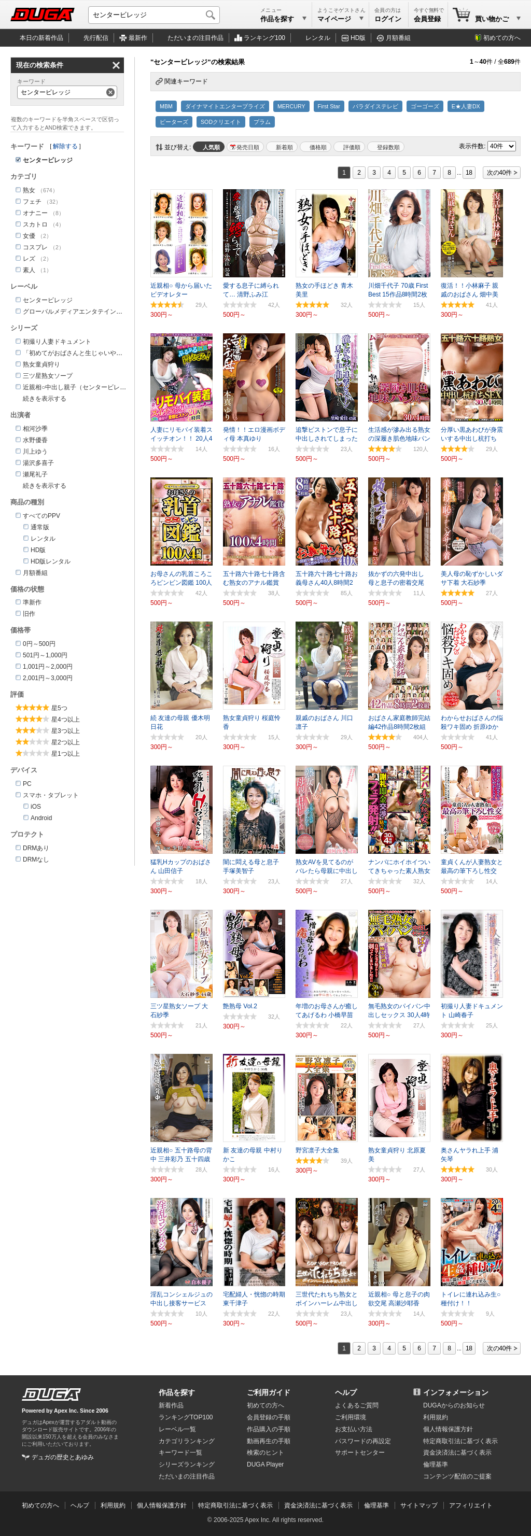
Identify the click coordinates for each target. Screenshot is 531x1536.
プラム (262, 122)
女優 (29, 235)
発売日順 (247, 147)
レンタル (317, 37)
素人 (29, 270)
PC (27, 783)
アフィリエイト (471, 1505)
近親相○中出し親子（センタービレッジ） (80, 387)
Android (41, 818)
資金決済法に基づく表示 (318, 1505)
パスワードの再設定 (363, 1441)
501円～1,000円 (45, 655)
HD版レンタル (51, 561)
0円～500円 (39, 643)
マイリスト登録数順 (385, 147)
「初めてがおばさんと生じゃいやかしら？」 (85, 353)
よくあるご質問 (357, 1405)
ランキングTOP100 (186, 1417)
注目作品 (195, 37)
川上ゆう (35, 451)
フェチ (32, 201)
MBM (166, 106)
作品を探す (177, 1392)
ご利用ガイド (268, 1392)
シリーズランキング (187, 1464)
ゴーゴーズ (425, 106)
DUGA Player (265, 1464)
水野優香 (35, 440)
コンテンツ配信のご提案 (457, 1476)
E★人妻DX (466, 106)
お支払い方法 (353, 1429)
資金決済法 (457, 1452)
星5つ (59, 708)
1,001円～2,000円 (48, 666)
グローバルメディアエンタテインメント (79, 311)
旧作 (29, 613)
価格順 (318, 147)
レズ (29, 258)
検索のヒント (265, 1452)
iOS (36, 806)
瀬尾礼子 (35, 474)
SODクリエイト (221, 122)
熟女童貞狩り (41, 364)
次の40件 (499, 172)
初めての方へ (502, 37)
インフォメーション (455, 1392)
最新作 (138, 37)
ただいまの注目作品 (187, 1476)
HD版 (358, 37)
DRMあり (36, 848)
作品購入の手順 (268, 1429)
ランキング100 (264, 37)
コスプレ (35, 247)
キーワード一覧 (180, 1452)
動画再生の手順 (268, 1441)
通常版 (40, 527)
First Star (329, 106)
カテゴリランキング (187, 1441)
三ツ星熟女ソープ (48, 375)
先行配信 (95, 37)
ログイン (387, 19)
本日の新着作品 (41, 37)
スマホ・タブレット (51, 795)
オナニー (35, 213)
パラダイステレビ (375, 106)
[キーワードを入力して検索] (154, 15)
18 (469, 172)
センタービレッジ (48, 300)
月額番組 (398, 37)
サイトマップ (419, 1505)
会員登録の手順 (268, 1417)
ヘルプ (346, 1392)
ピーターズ (174, 122)
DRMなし (36, 859)
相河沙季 (35, 428)
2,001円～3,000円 (48, 678)
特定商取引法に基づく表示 (235, 1505)
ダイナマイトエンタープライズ (225, 106)
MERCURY (291, 106)
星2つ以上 (65, 742)
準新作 (32, 602)
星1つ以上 (65, 753)
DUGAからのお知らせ (454, 1405)
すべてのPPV (41, 515)
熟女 (29, 190)
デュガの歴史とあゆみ (63, 1457)
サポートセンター (360, 1452)
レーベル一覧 (177, 1429)
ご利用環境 (350, 1417)
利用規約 (435, 1417)
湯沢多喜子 (38, 463)
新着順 (284, 147)
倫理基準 (435, 1464)
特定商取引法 (460, 1441)
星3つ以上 (65, 731)
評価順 (351, 147)
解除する (65, 146)
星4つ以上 (65, 719)
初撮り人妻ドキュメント (57, 341)
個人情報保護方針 (448, 1429)
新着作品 (171, 1405)
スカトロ (35, 224)
